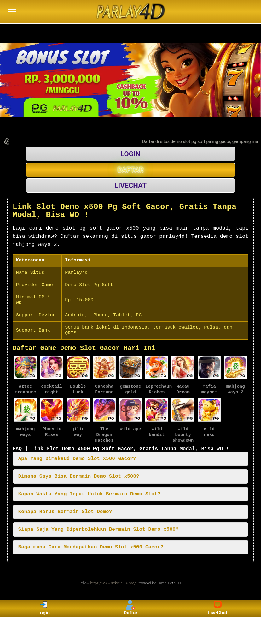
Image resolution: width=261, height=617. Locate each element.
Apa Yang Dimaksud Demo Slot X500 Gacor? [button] (77, 458)
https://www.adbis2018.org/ (113, 582)
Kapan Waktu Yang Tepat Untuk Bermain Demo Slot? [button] (89, 493)
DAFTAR (131, 170)
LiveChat (218, 608)
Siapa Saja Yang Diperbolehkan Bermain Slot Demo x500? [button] (98, 528)
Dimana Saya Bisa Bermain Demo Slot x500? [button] (78, 475)
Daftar (131, 608)
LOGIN (130, 154)
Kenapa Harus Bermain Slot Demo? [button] (65, 511)
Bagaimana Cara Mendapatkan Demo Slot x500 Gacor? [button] (91, 546)
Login (43, 608)
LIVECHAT (130, 185)
